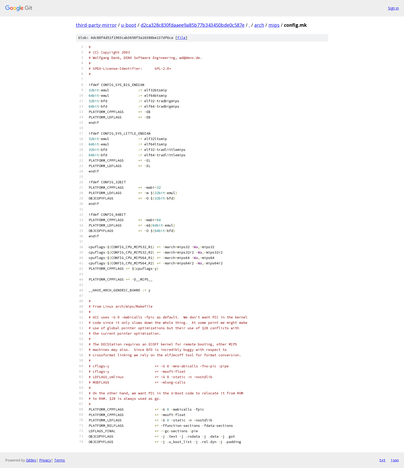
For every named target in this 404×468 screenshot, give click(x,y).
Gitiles (31, 460)
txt (382, 460)
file (181, 38)
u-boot (128, 25)
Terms (59, 460)
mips (274, 25)
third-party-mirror (96, 25)
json (395, 460)
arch (259, 25)
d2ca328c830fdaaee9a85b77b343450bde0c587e (193, 25)
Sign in (393, 8)
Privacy (45, 460)
